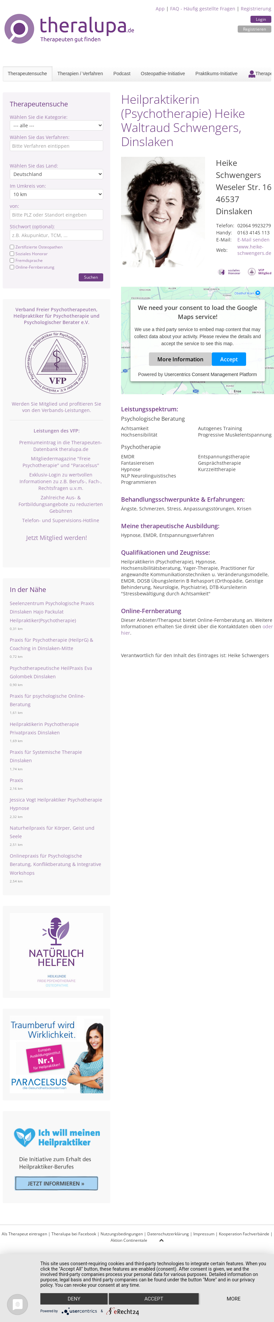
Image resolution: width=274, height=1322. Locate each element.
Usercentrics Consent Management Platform (210, 374)
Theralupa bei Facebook (73, 1234)
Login (261, 19)
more (233, 1299)
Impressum (203, 1234)
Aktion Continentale (129, 1240)
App (160, 8)
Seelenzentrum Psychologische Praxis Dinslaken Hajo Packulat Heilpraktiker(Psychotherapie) (52, 611)
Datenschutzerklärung (168, 1234)
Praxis (16, 780)
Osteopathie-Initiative (163, 73)
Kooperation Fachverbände (244, 1234)
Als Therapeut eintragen (24, 1234)
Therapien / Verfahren (80, 73)
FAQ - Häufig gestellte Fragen (202, 8)
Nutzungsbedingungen (122, 1234)
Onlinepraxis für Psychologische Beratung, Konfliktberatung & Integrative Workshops (55, 864)
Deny (74, 1299)
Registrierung (256, 8)
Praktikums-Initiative (216, 73)
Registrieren (254, 29)
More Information (180, 359)
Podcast (121, 73)
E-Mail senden (253, 239)
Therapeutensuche (27, 73)
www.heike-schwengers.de (254, 249)
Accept (229, 359)
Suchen (91, 277)
